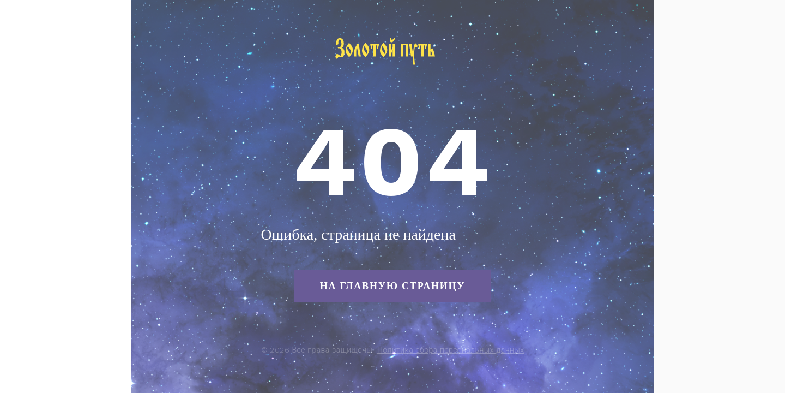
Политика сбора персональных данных (450, 350)
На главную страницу (393, 286)
